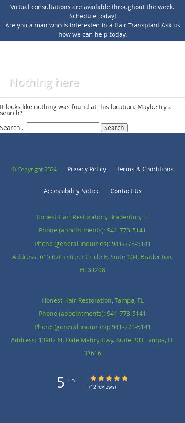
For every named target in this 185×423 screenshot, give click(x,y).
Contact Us (126, 191)
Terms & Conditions (145, 169)
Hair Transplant (137, 25)
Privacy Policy (86, 169)
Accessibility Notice (72, 191)
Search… (12, 127)
